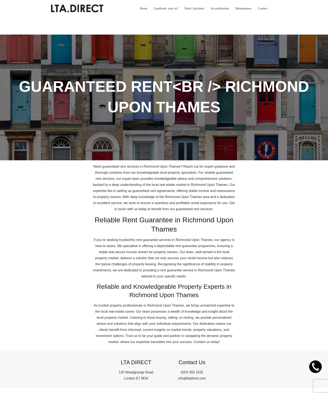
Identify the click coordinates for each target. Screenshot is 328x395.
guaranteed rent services (120, 166)
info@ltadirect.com (192, 378)
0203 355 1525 (192, 372)
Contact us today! (207, 342)
